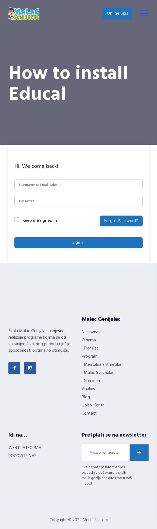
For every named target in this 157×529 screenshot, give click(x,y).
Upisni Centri (93, 405)
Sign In (78, 242)
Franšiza (91, 348)
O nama (89, 340)
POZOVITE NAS (22, 456)
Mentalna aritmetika (102, 364)
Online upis (117, 13)
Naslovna (90, 332)
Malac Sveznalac (99, 372)
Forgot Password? (121, 221)
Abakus (88, 389)
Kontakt (89, 413)
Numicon (92, 380)
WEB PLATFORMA (24, 447)
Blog (86, 397)
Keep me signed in (40, 220)
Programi (90, 356)
